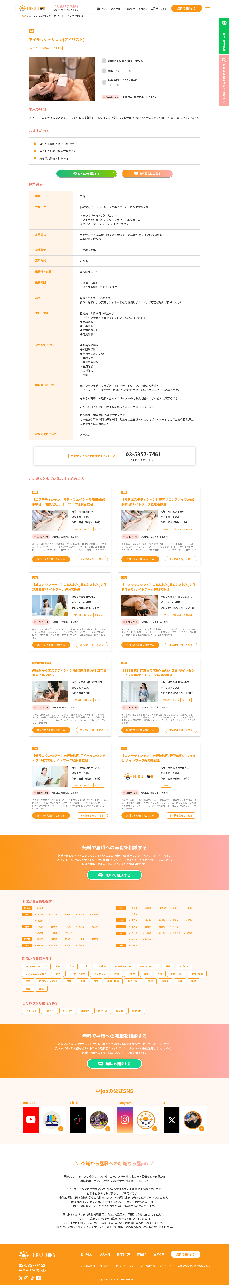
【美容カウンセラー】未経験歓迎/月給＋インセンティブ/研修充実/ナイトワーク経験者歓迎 (69, 757)
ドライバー (133, 981)
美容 (193, 981)
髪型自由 (136, 1010)
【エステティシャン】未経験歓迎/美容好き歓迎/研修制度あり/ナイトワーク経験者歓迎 (158, 587)
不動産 (131, 973)
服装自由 (67, 1010)
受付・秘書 (197, 973)
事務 (146, 973)
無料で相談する (185, 1254)
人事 (85, 966)
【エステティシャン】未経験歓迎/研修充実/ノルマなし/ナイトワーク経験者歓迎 (158, 757)
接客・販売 (113, 981)
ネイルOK (31, 1010)
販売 (58, 966)
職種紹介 (142, 1254)
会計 (71, 966)
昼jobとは (102, 8)
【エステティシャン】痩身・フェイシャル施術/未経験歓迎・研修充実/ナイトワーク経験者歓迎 (68, 501)
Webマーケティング (36, 966)
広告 (69, 981)
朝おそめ (102, 1010)
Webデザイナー (123, 966)
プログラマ (100, 973)
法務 (82, 981)
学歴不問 (49, 1010)
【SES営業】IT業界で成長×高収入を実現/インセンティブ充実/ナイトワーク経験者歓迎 (157, 672)
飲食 (41, 988)
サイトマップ (166, 1265)
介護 (28, 988)
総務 (180, 981)
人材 (159, 973)
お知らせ (142, 8)
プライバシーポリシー (124, 1265)
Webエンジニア (148, 966)
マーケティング (77, 973)
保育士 (165, 981)
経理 (150, 981)
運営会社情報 (148, 1265)
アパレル (184, 966)
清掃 (57, 973)
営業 (28, 981)
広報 (96, 981)
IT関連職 (101, 966)
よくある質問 (88, 1265)
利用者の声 (129, 8)
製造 (116, 973)
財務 (168, 966)
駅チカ (119, 1010)
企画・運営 (176, 973)
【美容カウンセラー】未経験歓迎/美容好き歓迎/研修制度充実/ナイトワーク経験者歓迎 (69, 587)
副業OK (85, 1010)
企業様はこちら (159, 8)
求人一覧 (115, 8)
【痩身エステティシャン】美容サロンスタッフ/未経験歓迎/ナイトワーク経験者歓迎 (157, 501)
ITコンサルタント (48, 981)
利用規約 (104, 1265)
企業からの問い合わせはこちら (194, 1265)
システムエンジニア (36, 973)
